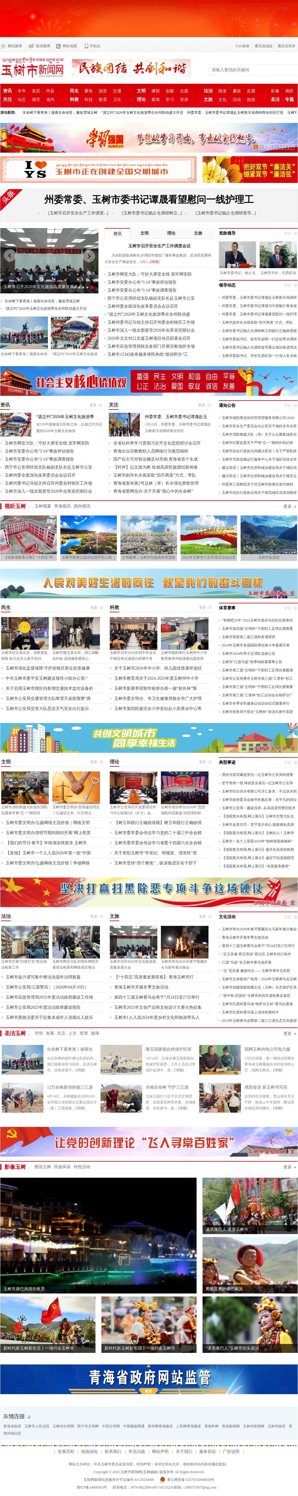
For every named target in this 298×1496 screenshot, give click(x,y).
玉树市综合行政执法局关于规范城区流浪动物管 (259, 493)
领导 (36, 99)
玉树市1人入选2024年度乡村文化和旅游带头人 (157, 1017)
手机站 (95, 46)
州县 (50, 91)
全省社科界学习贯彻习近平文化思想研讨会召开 (157, 443)
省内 (50, 99)
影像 (275, 91)
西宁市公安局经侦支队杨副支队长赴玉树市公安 (151, 298)
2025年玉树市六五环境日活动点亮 (209, 557)
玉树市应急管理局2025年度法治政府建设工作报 (49, 997)
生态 (61, 1033)
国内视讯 (82, 506)
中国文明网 (111, 1426)
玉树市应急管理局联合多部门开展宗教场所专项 (151, 346)
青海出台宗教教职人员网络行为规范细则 (150, 451)
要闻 (155, 99)
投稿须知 (89, 1451)
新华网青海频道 (160, 1426)
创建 (170, 91)
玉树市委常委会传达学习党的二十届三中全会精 (158, 833)
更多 (287, 506)
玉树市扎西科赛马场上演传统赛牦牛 (250, 1012)
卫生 (117, 99)
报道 (222, 91)
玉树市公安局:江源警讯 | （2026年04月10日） (47, 987)
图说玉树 (42, 1167)
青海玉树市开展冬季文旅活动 (141, 987)
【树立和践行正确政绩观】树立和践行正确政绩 (158, 822)
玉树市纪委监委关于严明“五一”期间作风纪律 (257, 443)
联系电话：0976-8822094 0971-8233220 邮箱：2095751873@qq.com (164, 1487)
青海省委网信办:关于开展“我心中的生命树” (153, 491)
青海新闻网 (231, 1426)
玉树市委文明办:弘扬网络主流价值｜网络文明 (48, 822)
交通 (117, 91)
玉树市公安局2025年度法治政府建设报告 (43, 1007)
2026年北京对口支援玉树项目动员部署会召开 (149, 338)
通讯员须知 (263, 46)
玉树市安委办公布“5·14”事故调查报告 (142, 290)
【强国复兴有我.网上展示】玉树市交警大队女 (258, 816)
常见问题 (136, 1451)
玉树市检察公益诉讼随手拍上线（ (88, 557)
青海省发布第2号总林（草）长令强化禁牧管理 (156, 483)
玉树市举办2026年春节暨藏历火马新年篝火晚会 (259, 929)
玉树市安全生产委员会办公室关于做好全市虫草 (259, 426)
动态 (22, 99)
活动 (237, 99)
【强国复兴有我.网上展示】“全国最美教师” (256, 866)
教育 (103, 99)
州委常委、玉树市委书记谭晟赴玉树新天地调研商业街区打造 (235, 112)
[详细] (80, 1070)
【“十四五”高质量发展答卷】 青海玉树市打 (154, 977)
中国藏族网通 (134, 1426)
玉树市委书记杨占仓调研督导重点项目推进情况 (259, 347)
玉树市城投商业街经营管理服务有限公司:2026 (258, 418)
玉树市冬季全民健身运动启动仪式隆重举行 (256, 703)
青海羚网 (211, 1426)
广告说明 (231, 1451)
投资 (84, 1033)
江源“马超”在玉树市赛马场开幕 (247, 962)
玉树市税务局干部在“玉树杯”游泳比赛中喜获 (257, 712)
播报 (155, 91)
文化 (222, 99)
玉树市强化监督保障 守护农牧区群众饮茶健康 (48, 668)
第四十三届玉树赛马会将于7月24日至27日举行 (157, 997)
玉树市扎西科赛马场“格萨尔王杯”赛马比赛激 (257, 1004)
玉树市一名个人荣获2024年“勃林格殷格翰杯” (257, 841)
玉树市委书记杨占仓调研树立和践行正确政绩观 (259, 331)
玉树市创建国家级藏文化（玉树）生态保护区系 (259, 987)
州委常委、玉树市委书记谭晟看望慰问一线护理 (259, 314)
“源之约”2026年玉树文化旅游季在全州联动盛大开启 (142, 112)
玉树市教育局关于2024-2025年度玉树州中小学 (156, 678)
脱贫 (103, 91)
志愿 (184, 91)
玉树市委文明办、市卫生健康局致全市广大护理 (158, 698)
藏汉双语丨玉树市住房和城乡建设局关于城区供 (259, 468)
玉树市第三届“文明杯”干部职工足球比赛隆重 (257, 687)
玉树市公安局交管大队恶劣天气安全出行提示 (47, 708)
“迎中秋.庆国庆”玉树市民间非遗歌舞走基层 (256, 996)
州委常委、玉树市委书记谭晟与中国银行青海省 (259, 306)
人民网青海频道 (188, 1426)
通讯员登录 (286, 46)
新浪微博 (43, 46)
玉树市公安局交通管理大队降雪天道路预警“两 (48, 698)
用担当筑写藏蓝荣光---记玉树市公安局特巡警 (257, 775)
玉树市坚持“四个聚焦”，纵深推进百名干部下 (155, 863)
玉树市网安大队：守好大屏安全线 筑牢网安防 (149, 274)
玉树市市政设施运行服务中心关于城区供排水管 (259, 459)
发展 (50, 1033)
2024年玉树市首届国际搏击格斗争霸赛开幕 (256, 645)
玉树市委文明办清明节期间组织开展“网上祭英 (48, 833)
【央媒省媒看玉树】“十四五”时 (29, 557)
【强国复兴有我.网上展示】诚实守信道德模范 (258, 858)
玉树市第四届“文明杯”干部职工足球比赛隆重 (257, 629)
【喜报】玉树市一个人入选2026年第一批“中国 (48, 853)
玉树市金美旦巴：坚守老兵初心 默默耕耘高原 (258, 825)
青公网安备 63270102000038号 (190, 1480)
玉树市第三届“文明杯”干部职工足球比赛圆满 (257, 670)
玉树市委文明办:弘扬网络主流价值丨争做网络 (48, 863)
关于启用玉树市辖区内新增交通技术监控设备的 (49, 688)
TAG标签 (242, 46)
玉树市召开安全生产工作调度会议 (34, 286)
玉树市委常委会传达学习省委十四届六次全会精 (158, 843)
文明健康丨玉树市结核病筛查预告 (148, 557)
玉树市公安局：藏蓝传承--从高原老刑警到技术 (259, 808)
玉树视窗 (42, 506)
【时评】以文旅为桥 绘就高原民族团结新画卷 (155, 467)
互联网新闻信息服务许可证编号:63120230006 (119, 1480)
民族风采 (62, 1167)
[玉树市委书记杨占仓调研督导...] (226, 213)
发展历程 (66, 1451)
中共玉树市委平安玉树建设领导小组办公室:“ (47, 678)
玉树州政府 (277, 1426)
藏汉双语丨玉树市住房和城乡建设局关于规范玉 (259, 476)
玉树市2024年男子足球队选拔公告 (248, 653)
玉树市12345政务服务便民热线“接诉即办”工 (147, 354)
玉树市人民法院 (36, 1426)
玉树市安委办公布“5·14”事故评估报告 (142, 282)
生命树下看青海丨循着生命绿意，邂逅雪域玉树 (60, 112)
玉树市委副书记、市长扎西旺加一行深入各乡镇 (259, 356)
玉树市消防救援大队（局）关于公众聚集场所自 (259, 434)
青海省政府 (12, 1426)
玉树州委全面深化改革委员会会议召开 (142, 306)
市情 (38, 1033)
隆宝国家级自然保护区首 (169, 1049)
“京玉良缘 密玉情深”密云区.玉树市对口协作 (256, 954)
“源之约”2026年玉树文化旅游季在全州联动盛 (148, 314)
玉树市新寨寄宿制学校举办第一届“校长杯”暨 (155, 688)
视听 (289, 91)
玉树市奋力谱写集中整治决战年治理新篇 (43, 977)
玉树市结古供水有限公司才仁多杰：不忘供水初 (259, 791)
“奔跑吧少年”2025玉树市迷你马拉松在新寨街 (257, 620)
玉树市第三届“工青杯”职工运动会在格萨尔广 (257, 695)
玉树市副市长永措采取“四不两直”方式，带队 (257, 322)
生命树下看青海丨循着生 (70, 1049)
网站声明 (160, 1451)
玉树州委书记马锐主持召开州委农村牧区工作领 (151, 322)
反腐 (251, 91)
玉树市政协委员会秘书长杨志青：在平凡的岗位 (259, 800)
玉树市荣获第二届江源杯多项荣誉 (248, 637)
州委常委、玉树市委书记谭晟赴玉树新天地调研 (259, 297)
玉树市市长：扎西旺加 (278, 273)
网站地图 (70, 46)
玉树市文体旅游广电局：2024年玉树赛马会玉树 (259, 979)
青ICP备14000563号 (92, 1487)
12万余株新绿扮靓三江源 (70, 1087)
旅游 (251, 99)
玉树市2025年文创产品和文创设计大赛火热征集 (158, 1007)
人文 (72, 1033)
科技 (88, 99)
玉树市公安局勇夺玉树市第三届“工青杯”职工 (257, 678)
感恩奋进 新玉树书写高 (265, 1087)
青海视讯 (62, 506)
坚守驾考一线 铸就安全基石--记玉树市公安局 (257, 783)
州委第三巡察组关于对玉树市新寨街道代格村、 (259, 484)
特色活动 (82, 1167)
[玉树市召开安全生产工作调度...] (78, 213)
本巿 (22, 91)
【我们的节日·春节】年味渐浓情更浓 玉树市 (46, 843)
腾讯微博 (15, 46)
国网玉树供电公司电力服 (267, 1049)
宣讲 (184, 99)
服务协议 (207, 1451)
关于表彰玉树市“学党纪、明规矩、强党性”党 (155, 853)
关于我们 (184, 1451)
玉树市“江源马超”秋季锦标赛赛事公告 (252, 662)
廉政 (237, 91)
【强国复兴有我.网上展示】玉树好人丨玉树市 (258, 833)
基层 (36, 91)
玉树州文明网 (63, 1426)
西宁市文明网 (88, 1426)
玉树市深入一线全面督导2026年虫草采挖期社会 (151, 330)
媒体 (95, 1033)
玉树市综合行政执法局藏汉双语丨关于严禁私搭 (259, 451)
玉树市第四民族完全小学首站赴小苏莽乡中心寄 (158, 708)
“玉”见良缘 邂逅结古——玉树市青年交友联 (256, 971)
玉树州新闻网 (253, 1426)
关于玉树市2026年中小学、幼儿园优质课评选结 (158, 668)
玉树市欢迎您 (269, 557)
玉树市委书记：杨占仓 (237, 273)
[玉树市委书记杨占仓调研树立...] (152, 213)
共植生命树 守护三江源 (167, 1087)
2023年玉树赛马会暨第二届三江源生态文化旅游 (259, 1021)
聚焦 (88, 91)
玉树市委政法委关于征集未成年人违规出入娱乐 (49, 1017)
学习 (170, 99)
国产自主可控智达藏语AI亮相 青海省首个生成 (155, 459)
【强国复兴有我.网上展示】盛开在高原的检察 (258, 849)
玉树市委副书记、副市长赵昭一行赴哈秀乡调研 (259, 339)
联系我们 (113, 1451)
